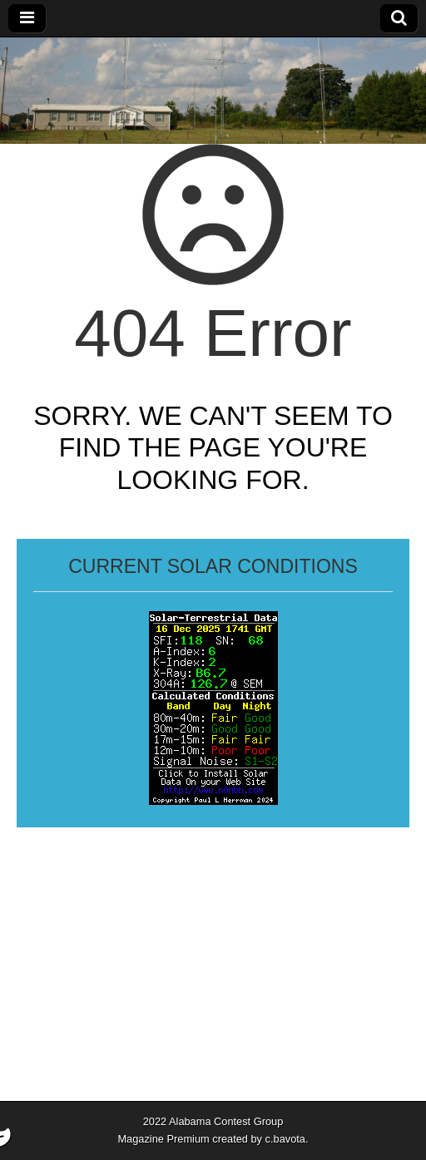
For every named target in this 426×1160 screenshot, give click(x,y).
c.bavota (285, 1139)
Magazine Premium (163, 1139)
